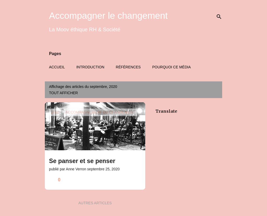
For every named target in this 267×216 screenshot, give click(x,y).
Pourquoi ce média (171, 67)
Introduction (90, 67)
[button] (138, 179)
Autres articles (95, 203)
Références (128, 67)
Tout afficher (63, 93)
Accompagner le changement (108, 15)
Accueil (57, 67)
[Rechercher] (219, 16)
